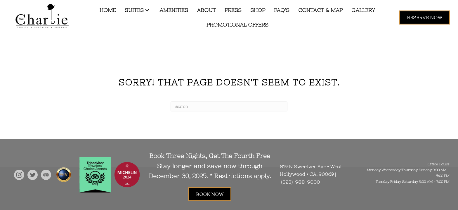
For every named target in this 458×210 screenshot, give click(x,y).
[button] (147, 10)
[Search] (229, 106)
